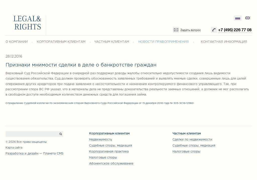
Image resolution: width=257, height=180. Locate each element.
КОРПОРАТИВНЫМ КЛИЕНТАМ (61, 41)
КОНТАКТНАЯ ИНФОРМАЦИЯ (224, 41)
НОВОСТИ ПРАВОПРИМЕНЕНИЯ (163, 41)
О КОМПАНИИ (17, 41)
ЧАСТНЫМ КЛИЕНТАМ (111, 41)
